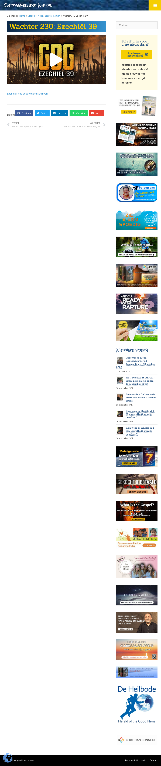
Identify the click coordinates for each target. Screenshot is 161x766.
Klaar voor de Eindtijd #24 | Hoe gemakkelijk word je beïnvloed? (140, 414)
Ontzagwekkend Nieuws (28, 5)
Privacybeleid (131, 760)
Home (22, 15)
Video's (31, 15)
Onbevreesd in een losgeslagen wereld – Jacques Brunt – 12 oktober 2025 (135, 362)
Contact (153, 760)
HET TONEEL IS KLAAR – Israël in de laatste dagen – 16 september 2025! (140, 380)
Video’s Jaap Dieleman (48, 15)
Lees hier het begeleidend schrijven (27, 93)
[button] (56, 60)
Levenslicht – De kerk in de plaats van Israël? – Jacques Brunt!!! (141, 397)
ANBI (143, 760)
